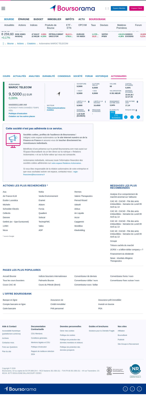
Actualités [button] (9, 25)
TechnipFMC (44, 222)
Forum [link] (89, 76)
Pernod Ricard (80, 200)
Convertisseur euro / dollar (86, 285)
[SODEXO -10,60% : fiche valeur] (135, 34)
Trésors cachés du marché (122, 245)
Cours (6, 76)
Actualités (19, 76)
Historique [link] (101, 76)
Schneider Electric (11, 209)
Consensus (64, 76)
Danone (6, 217)
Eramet (42, 200)
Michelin (6, 204)
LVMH (5, 226)
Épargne (23, 19)
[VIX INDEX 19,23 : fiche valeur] (88, 36)
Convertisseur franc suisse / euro (124, 280)
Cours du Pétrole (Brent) (49, 285)
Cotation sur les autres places (22, 116)
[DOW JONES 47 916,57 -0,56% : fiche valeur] (31, 34)
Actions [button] (22, 25)
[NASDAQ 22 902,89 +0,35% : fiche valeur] (31, 36)
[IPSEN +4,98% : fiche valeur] (112, 36)
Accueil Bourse (9, 276)
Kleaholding (79, 230)
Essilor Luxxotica (10, 200)
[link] (5, 338)
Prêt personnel (57, 308)
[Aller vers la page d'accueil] (73, 8)
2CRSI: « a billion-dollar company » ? (126, 249)
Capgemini (79, 222)
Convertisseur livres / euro (121, 276)
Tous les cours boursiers (13, 280)
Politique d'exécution (18, 113)
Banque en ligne (10, 300)
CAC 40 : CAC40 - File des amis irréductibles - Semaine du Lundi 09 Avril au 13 (126, 204)
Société (77, 76)
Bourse (9, 19)
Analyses (34, 76)
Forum (138, 25)
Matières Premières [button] (121, 26)
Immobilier (54, 19)
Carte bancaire (9, 308)
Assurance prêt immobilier (109, 300)
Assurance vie (57, 300)
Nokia (41, 192)
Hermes (77, 192)
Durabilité (49, 76)
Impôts (69, 19)
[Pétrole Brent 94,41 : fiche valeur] (62, 34)
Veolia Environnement (48, 196)
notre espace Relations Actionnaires (66, 163)
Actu (81, 19)
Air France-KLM (10, 196)
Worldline (78, 226)
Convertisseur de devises (85, 276)
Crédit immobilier (58, 304)
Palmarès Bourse (46, 280)
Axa (4, 192)
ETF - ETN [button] (69, 26)
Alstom (42, 204)
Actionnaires (119, 76)
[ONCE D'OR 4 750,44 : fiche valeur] (62, 36)
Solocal (42, 217)
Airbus (77, 209)
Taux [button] (93, 25)
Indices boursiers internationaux (53, 276)
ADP (41, 230)
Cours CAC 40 (9, 285)
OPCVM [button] (82, 25)
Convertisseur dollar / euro (86, 280)
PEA (100, 308)
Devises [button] (104, 25)
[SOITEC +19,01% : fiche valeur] (112, 34)
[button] (3, 8)
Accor (77, 217)
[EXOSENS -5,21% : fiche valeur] (135, 36)
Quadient (43, 213)
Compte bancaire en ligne (14, 304)
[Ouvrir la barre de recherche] (105, 8)
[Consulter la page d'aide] (108, 8)
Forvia (41, 209)
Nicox (5, 230)
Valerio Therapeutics (83, 196)
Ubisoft (77, 204)
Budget (38, 19)
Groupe (113, 241)
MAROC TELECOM (20, 87)
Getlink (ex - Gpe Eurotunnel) (16, 222)
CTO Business (116, 116)
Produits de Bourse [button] (50, 26)
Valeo (41, 226)
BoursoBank (97, 19)
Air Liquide (79, 213)
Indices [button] (33, 25)
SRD (112, 112)
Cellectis (6, 213)
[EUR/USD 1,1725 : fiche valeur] (88, 34)
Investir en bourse (106, 304)
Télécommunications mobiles (56, 109)
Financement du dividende (122, 254)
